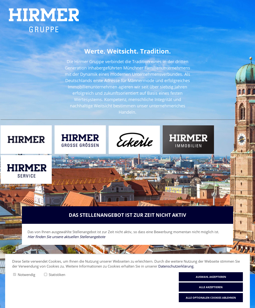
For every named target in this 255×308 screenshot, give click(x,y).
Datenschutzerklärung (175, 266)
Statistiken (57, 274)
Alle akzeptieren (211, 287)
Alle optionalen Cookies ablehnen (211, 297)
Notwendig (26, 274)
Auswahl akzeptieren (211, 277)
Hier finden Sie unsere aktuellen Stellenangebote (66, 236)
